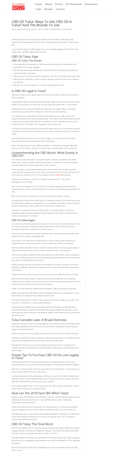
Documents (91, 4)
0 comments (67, 29)
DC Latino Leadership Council (25, 29)
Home (38, 4)
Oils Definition (55, 29)
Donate (48, 9)
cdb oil (58, 175)
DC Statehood (74, 4)
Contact (60, 9)
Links (38, 9)
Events (59, 4)
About (48, 4)
